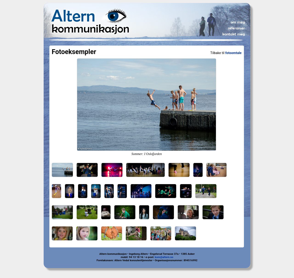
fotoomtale (233, 53)
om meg (238, 22)
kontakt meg (233, 34)
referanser (236, 28)
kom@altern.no (164, 257)
